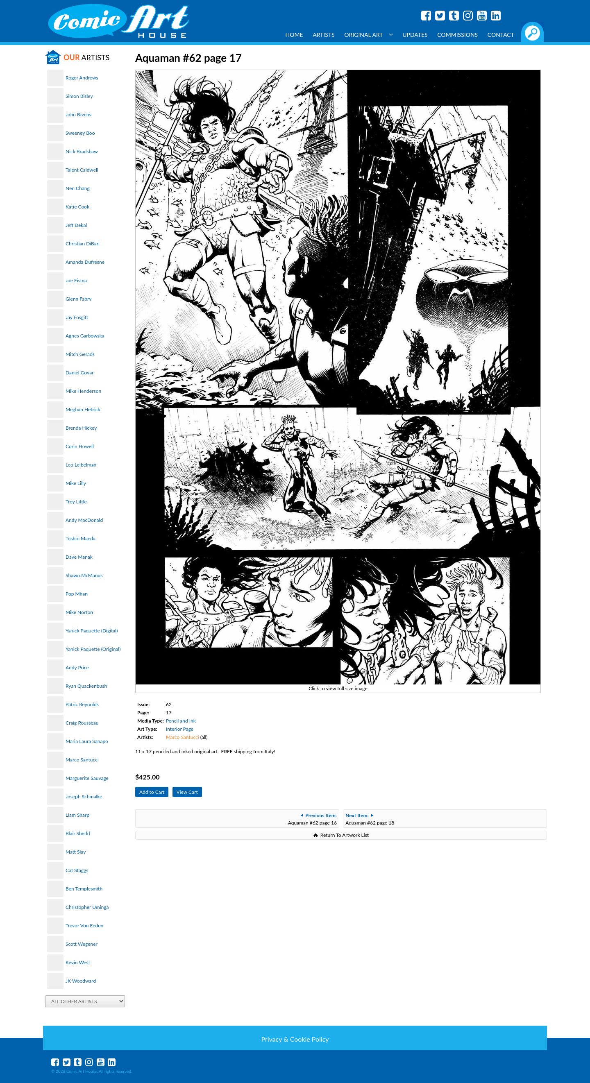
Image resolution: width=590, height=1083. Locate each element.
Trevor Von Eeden (84, 925)
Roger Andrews (82, 78)
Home (294, 34)
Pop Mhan (77, 594)
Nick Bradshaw (82, 151)
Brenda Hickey (81, 428)
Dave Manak (79, 557)
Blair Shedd (78, 833)
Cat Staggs (77, 870)
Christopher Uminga (87, 907)
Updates (415, 34)
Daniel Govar (79, 372)
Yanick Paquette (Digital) (92, 631)
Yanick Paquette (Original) (93, 649)
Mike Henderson (83, 391)
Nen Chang (78, 188)
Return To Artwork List (344, 835)
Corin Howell (80, 446)
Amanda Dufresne (85, 262)
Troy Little (76, 501)
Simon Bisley (79, 96)
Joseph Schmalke (84, 796)
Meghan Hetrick (83, 409)
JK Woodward (81, 981)
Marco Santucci (82, 760)
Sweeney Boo (80, 133)
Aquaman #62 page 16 (312, 819)
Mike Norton (79, 612)
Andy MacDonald (84, 520)
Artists (324, 34)
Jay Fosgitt (77, 317)
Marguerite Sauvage (87, 778)
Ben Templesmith (84, 889)
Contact (501, 34)
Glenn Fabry (79, 299)
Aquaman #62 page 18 (369, 819)
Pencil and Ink (181, 721)
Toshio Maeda (80, 538)
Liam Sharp (77, 815)
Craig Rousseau (82, 723)
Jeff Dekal (76, 225)
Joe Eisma (76, 280)
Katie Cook (77, 207)
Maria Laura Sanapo (87, 741)
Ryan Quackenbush (86, 686)
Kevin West (78, 962)
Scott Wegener (82, 944)
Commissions (457, 34)
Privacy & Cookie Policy (295, 1039)
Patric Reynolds (82, 704)
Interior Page (179, 729)
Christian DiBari (83, 243)
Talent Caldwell (82, 170)
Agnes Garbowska (85, 336)
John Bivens (78, 114)
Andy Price (77, 667)
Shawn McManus (84, 575)
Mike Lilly (76, 483)
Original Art (368, 34)
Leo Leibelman (81, 465)
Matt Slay (76, 852)
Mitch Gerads (80, 354)
